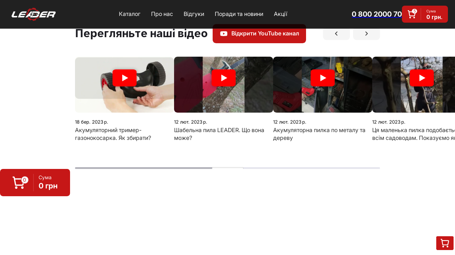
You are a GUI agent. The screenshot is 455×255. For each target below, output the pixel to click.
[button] (35, 182)
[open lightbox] (124, 85)
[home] (33, 14)
